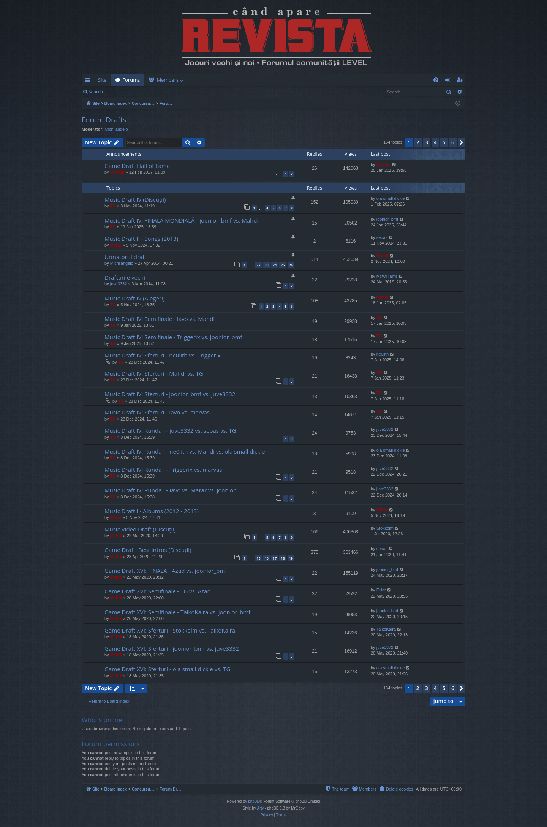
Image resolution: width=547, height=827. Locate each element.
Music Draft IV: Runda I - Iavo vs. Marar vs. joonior (170, 490)
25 (283, 264)
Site (102, 79)
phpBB (253, 801)
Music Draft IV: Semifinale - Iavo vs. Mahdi (159, 319)
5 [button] (444, 142)
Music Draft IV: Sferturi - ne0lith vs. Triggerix (162, 355)
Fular (381, 590)
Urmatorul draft (125, 257)
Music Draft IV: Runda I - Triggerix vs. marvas (163, 469)
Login (119, 92)
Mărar (116, 245)
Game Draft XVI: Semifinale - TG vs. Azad (157, 591)
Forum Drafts (104, 120)
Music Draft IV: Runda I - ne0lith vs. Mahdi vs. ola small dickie (184, 451)
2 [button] (417, 142)
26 (291, 264)
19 (291, 558)
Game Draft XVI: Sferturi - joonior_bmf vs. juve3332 (171, 648)
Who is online (102, 719)
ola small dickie (390, 198)
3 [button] (426, 142)
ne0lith (382, 354)
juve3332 (118, 283)
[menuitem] (318, 80)
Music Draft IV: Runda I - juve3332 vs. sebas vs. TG (170, 430)
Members (168, 79)
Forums (131, 79)
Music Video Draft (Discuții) (140, 529)
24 (275, 264)
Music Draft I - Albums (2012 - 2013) (151, 511)
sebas (381, 237)
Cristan (117, 172)
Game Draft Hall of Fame (137, 165)
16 (267, 558)
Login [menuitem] (449, 81)
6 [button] (452, 142)
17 (275, 558)
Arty (260, 808)
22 (258, 264)
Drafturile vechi (124, 277)
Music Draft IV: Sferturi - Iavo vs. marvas (157, 412)
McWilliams (387, 276)
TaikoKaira (386, 629)
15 (258, 558)
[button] (461, 142)
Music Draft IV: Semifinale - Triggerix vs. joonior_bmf (173, 337)
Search (96, 92)
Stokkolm (385, 528)
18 (283, 558)
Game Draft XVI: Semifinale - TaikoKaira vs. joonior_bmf (177, 612)
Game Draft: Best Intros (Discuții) (147, 549)
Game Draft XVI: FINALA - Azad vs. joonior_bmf (165, 570)
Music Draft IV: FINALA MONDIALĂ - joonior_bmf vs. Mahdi (181, 220)
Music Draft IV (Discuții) (135, 199)
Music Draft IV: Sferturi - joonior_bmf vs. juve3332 (169, 394)
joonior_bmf (387, 219)
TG (113, 206)
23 (267, 264)
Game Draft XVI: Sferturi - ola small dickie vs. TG (167, 669)
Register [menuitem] (461, 81)
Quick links (89, 81)
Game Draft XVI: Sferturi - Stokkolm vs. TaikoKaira (169, 630)
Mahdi (382, 255)
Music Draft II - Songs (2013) (141, 238)
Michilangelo (116, 129)
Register (144, 92)
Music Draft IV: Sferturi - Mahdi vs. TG (153, 373)
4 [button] (435, 142)
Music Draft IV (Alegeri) (134, 298)
